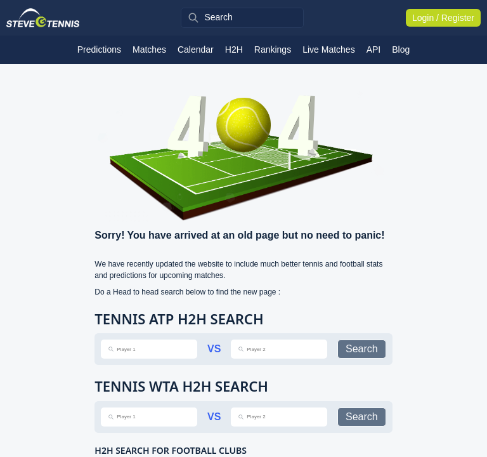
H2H (234, 49)
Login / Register (443, 18)
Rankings (272, 49)
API (374, 49)
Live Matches (328, 49)
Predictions (99, 49)
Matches (149, 49)
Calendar (196, 49)
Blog (401, 49)
